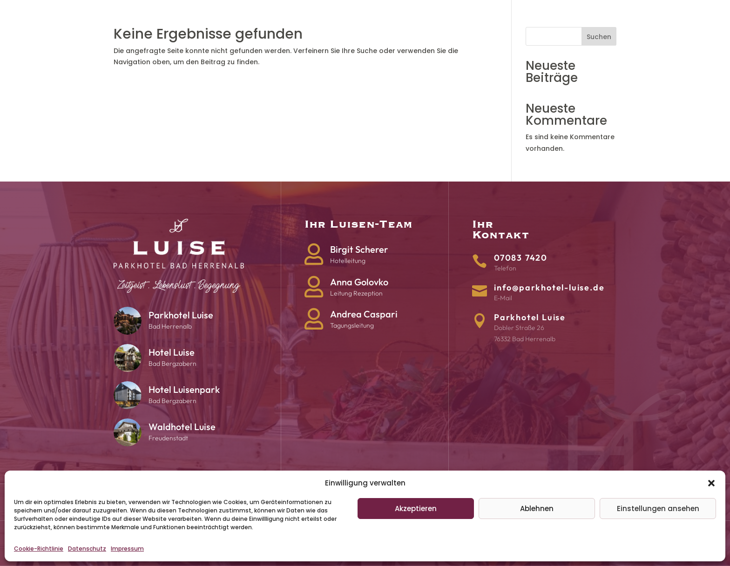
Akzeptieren (416, 508)
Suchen (599, 36)
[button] (711, 483)
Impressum (127, 549)
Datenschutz (87, 549)
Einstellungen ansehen (658, 508)
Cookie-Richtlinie (38, 549)
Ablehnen (537, 508)
